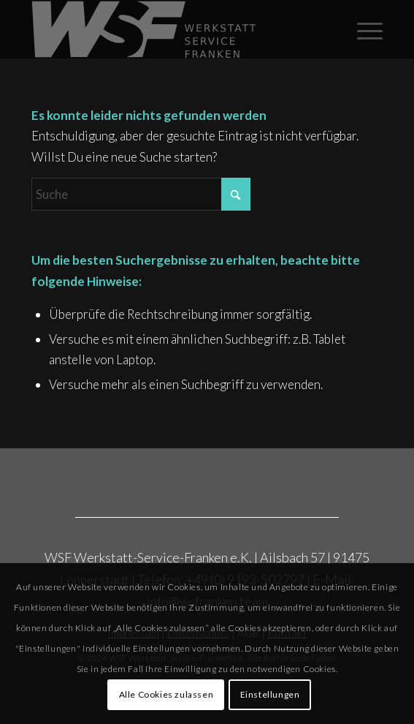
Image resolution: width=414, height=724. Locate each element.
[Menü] (362, 29)
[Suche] (140, 194)
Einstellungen (270, 694)
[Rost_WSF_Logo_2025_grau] (172, 29)
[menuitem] (362, 29)
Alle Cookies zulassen (166, 694)
